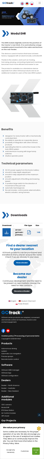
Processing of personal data (27, 336)
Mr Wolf (18, 339)
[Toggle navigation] (40, 3)
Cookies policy (7, 336)
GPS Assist (5, 416)
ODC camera (6, 405)
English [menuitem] (13, 301)
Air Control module (8, 413)
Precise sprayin (7, 356)
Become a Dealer (22, 291)
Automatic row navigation (11, 353)
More (17, 443)
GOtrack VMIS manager (10, 370)
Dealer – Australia (8, 388)
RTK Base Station (7, 410)
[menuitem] (12, 301)
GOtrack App (6, 373)
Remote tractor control (10, 359)
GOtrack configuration (9, 376)
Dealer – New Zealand (10, 391)
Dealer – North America (10, 385)
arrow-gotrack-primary (19, 232)
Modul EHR (5, 407)
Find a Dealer (22, 263)
